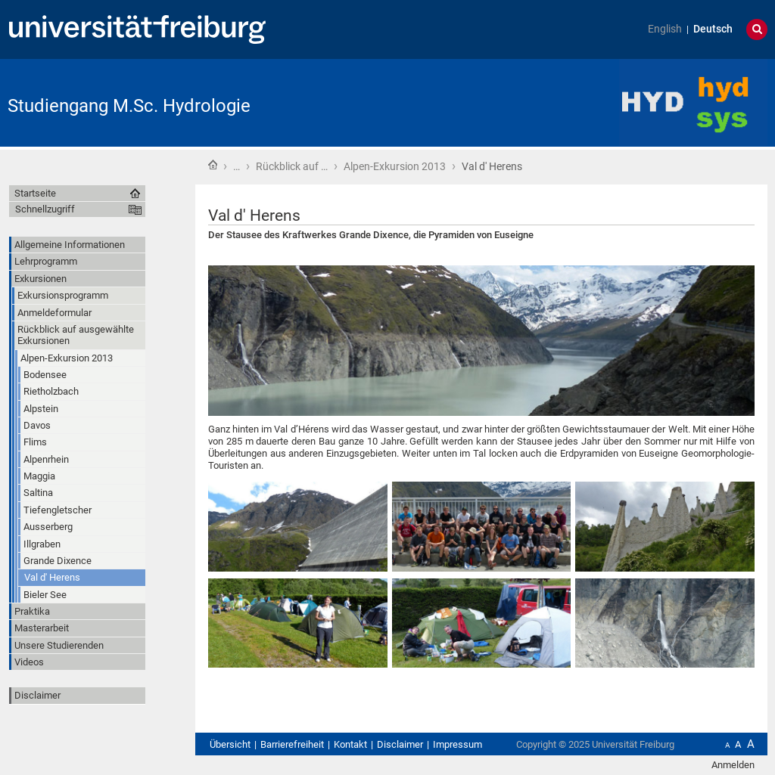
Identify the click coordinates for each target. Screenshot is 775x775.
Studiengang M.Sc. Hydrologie (129, 105)
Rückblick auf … (292, 166)
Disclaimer (37, 695)
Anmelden (733, 764)
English (665, 29)
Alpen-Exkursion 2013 (395, 166)
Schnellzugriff (45, 209)
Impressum (457, 744)
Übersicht (230, 744)
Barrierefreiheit (292, 744)
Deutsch (713, 29)
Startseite (212, 165)
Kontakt (350, 744)
